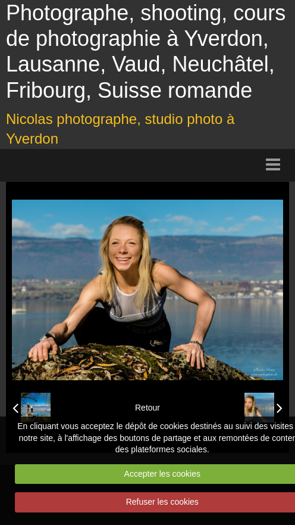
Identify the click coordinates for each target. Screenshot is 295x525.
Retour (147, 407)
